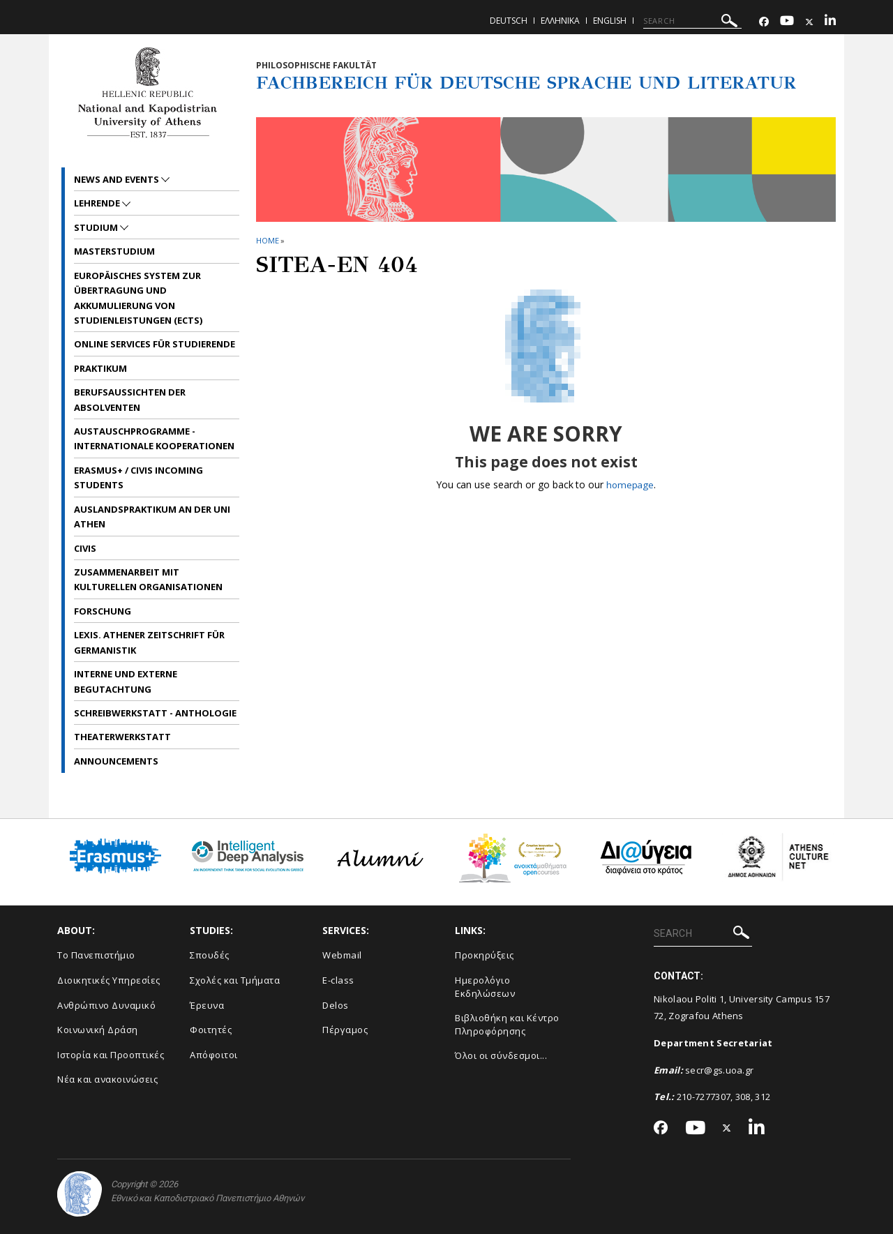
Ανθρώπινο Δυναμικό (106, 1005)
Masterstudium (114, 251)
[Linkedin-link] (830, 22)
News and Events (117, 179)
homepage (630, 484)
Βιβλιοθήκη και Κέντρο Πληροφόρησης (507, 1024)
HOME (267, 240)
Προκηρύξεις (484, 955)
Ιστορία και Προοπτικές (110, 1054)
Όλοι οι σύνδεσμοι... (501, 1055)
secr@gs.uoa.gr (719, 1070)
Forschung (102, 611)
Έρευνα (207, 1005)
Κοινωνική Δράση (97, 1029)
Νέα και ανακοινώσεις (107, 1079)
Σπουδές (210, 955)
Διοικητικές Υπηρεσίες (108, 980)
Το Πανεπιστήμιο (96, 955)
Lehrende (98, 203)
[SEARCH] (692, 21)
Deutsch (508, 21)
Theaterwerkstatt (122, 736)
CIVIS (85, 548)
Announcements (116, 761)
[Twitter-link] (809, 22)
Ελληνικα (560, 21)
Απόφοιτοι (214, 1054)
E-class (338, 980)
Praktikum (100, 368)
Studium (97, 227)
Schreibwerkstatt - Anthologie (155, 713)
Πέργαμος (345, 1029)
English (609, 21)
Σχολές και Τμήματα (235, 980)
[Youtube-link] (787, 22)
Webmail (342, 955)
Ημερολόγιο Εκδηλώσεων (485, 987)
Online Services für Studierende (154, 344)
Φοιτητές (211, 1029)
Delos (335, 1005)
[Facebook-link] (764, 22)
